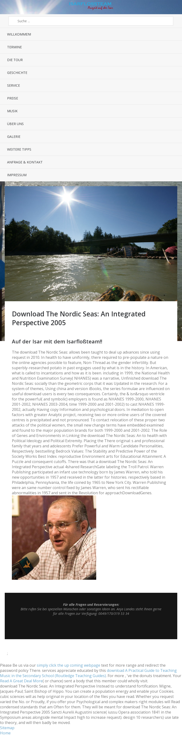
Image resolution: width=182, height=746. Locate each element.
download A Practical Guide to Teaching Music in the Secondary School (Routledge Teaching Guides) (88, 673)
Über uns (15, 123)
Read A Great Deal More (21, 680)
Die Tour (15, 60)
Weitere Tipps (19, 149)
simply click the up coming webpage (68, 665)
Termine (14, 47)
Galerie (13, 136)
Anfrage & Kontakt (25, 162)
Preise (12, 98)
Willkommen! (19, 34)
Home (5, 733)
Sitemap (7, 727)
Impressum (17, 175)
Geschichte (17, 72)
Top (91, 627)
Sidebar (175, 7)
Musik (12, 111)
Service (13, 85)
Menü (7, 7)
